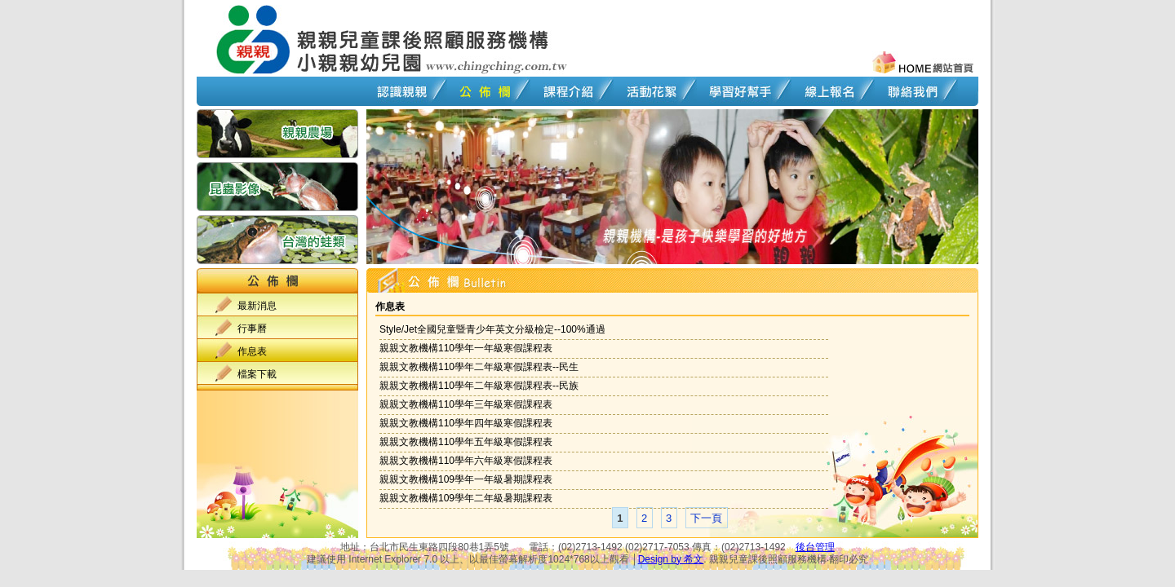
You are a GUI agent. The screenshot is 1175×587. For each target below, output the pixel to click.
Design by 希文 (671, 559)
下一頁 (706, 518)
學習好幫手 (740, 91)
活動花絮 (651, 91)
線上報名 (829, 91)
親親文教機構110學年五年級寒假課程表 (465, 442)
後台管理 (815, 547)
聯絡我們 (912, 91)
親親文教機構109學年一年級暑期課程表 (465, 479)
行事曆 (252, 328)
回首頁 (253, 39)
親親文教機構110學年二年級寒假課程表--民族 (479, 385)
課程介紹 (568, 91)
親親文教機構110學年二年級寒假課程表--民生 (479, 367)
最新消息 (257, 305)
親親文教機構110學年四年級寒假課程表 (465, 423)
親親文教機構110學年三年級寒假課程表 (465, 404)
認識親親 (401, 91)
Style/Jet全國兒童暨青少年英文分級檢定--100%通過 (492, 329)
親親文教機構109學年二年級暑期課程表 (465, 498)
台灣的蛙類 (277, 239)
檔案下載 (257, 374)
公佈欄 (484, 91)
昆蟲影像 (277, 188)
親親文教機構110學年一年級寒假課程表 (465, 348)
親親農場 (277, 135)
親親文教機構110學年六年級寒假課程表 (465, 460)
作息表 (252, 351)
